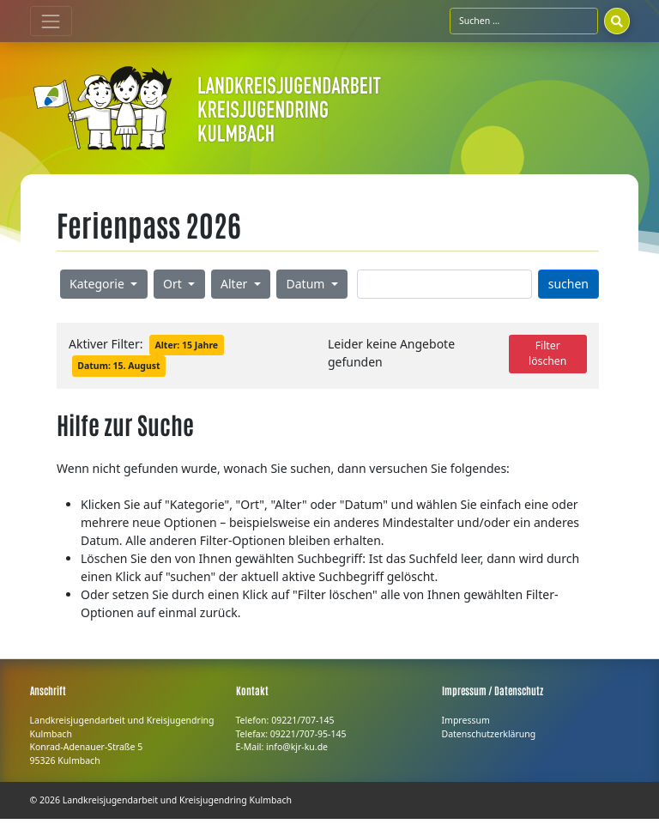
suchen (568, 284)
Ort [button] (173, 284)
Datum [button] (308, 284)
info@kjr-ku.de (297, 747)
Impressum (466, 720)
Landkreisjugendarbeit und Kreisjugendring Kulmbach (177, 800)
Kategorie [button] (98, 284)
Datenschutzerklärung (489, 734)
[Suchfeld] (524, 20)
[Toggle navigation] (51, 21)
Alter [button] (236, 284)
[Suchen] (617, 20)
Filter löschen (547, 353)
